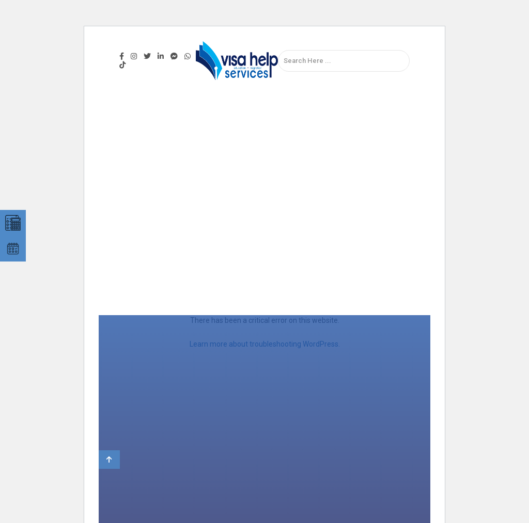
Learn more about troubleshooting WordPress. (265, 344)
